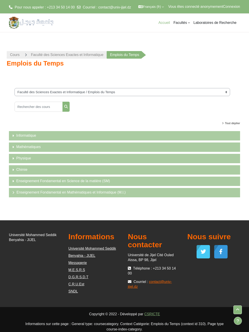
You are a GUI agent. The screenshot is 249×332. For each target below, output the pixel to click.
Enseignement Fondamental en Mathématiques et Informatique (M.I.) (71, 192)
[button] (151, 6)
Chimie (21, 169)
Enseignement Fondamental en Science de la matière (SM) (63, 181)
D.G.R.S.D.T (78, 277)
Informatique (26, 135)
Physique (23, 158)
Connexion (231, 6)
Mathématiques (28, 147)
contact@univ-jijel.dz (114, 7)
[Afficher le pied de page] (238, 321)
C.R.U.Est (76, 284)
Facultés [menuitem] (180, 23)
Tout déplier (232, 123)
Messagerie (77, 263)
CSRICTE (152, 314)
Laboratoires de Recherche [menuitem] (215, 23)
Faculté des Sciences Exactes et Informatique (67, 55)
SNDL (73, 291)
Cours (15, 55)
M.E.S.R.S (76, 270)
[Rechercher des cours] (39, 107)
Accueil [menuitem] (164, 23)
